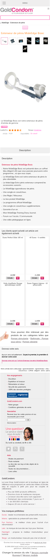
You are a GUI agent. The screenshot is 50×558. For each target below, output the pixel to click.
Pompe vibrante (30, 342)
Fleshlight (6, 532)
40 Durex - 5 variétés (37, 238)
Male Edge (10, 183)
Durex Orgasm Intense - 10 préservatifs (37, 284)
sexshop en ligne (40, 542)
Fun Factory (7, 522)
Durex (4, 515)
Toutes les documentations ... (19, 469)
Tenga (4, 538)
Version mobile (30, 555)
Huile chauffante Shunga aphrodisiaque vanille (12, 284)
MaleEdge (37, 130)
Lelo (3, 528)
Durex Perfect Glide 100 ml (13, 238)
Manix (4, 519)
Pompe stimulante (19, 338)
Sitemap (34, 548)
